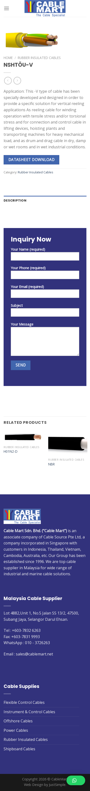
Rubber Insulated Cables (39, 57)
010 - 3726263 (37, 642)
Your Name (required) (45, 255)
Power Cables (16, 730)
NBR (51, 464)
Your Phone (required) (45, 274)
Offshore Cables (18, 721)
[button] (75, 780)
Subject (45, 311)
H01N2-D (11, 451)
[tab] (45, 200)
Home (8, 57)
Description (15, 200)
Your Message (45, 340)
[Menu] (6, 8)
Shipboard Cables (19, 749)
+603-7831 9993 (25, 636)
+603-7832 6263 (26, 630)
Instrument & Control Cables (29, 711)
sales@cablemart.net (34, 654)
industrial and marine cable (28, 573)
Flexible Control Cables (24, 702)
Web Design (33, 784)
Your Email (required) (45, 292)
